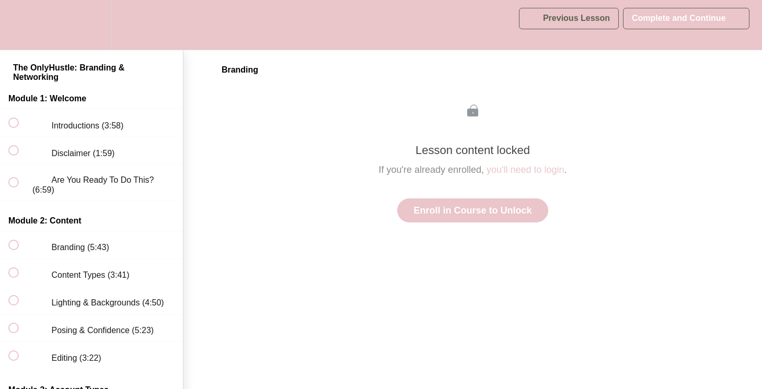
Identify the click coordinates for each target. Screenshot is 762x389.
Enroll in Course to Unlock (472, 210)
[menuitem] (91, 25)
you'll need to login (525, 169)
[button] (19, 25)
